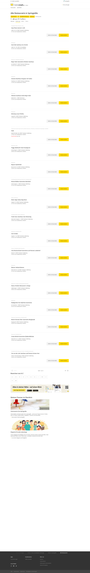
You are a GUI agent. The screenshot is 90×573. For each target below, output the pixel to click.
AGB (11, 571)
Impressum (22, 571)
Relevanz (12, 21)
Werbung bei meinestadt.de (45, 563)
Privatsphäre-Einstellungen (31, 571)
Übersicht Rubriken (44, 565)
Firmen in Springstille (52, 552)
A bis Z (22, 21)
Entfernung (18, 21)
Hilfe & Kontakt (28, 559)
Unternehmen (43, 561)
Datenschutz (16, 571)
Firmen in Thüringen (20, 552)
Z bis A (26, 21)
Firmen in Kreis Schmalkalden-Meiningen (36, 552)
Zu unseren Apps (14, 559)
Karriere (41, 559)
